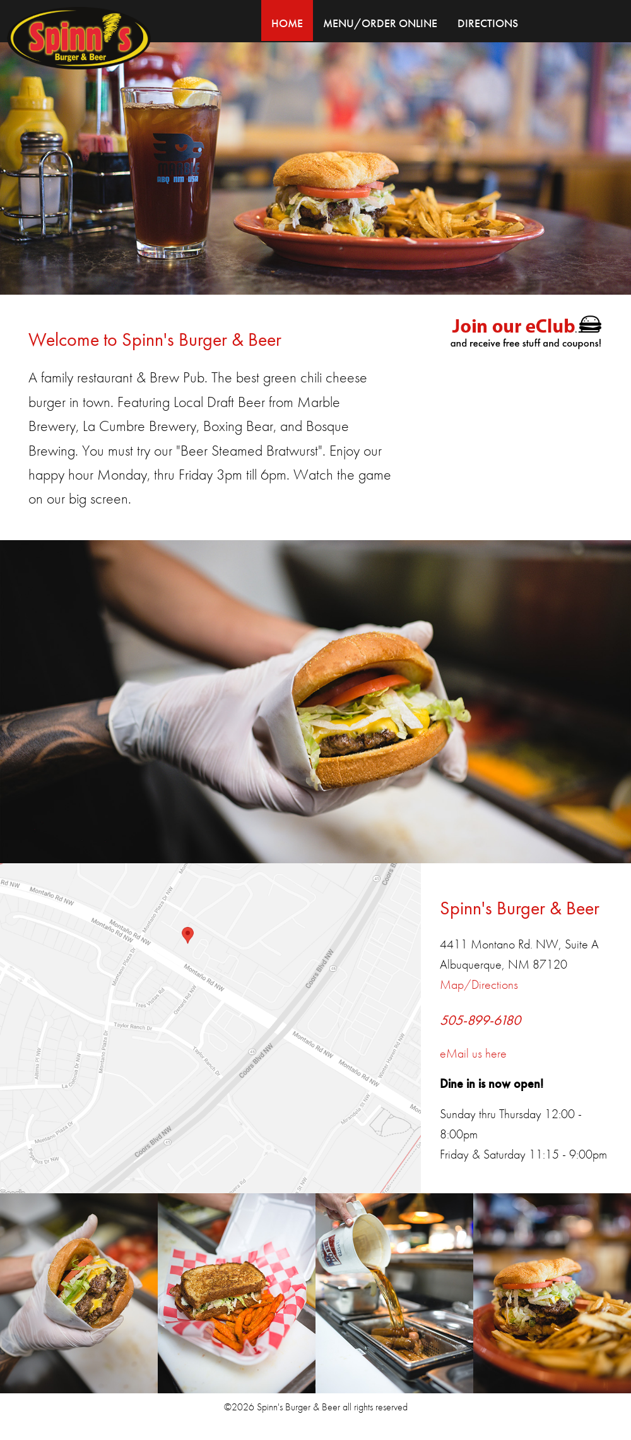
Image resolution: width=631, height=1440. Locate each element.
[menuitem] (287, 20)
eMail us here (473, 1053)
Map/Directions (479, 984)
